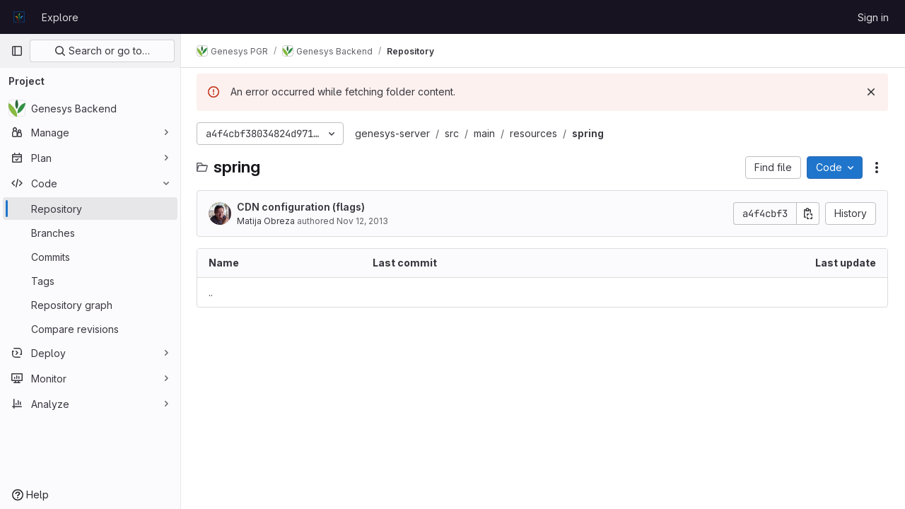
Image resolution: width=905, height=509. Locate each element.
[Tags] (90, 280)
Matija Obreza (267, 221)
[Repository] (90, 208)
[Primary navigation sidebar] (17, 51)
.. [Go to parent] (212, 292)
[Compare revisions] (90, 328)
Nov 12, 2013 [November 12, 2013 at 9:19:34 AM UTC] (364, 221)
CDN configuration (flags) (302, 207)
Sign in (873, 17)
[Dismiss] (871, 91)
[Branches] (90, 232)
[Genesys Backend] (90, 108)
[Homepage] (19, 17)
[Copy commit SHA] (808, 213)
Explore (60, 17)
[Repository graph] (90, 304)
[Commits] (90, 256)
